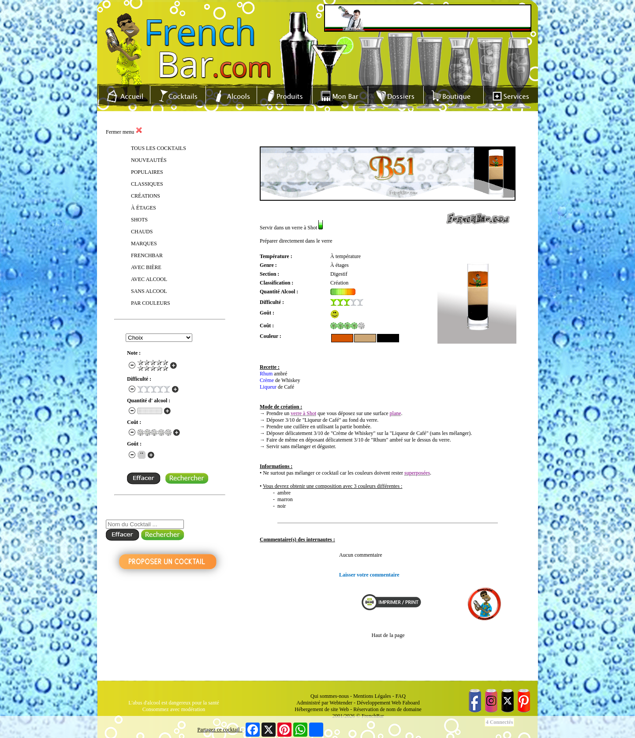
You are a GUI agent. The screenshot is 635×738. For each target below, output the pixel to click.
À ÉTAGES (143, 208)
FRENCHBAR (147, 255)
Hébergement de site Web (322, 709)
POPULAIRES (147, 172)
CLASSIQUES (147, 184)
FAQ (401, 696)
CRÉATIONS (145, 196)
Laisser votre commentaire (369, 575)
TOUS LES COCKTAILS (158, 148)
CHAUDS (142, 232)
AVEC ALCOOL (149, 279)
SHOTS (139, 220)
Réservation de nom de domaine (387, 709)
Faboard (410, 703)
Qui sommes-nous (329, 696)
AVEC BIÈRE (146, 267)
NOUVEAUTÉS (149, 160)
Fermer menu (124, 132)
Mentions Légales (372, 696)
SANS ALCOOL (149, 291)
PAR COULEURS (150, 303)
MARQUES (144, 243)
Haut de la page (388, 635)
